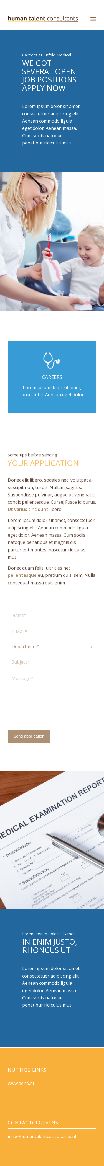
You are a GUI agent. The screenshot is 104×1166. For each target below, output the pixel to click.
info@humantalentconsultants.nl (42, 1136)
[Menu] (93, 19)
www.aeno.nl (21, 1083)
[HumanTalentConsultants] (43, 19)
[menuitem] (93, 19)
